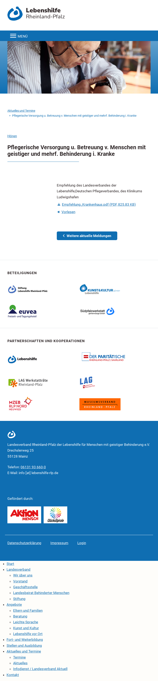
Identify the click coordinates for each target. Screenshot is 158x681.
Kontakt (13, 675)
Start (10, 564)
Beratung (20, 616)
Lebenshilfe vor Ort (28, 634)
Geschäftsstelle (25, 587)
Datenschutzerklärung (24, 543)
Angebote (14, 604)
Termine (19, 657)
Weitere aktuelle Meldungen (87, 236)
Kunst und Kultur (26, 628)
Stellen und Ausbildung (24, 645)
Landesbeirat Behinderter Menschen (41, 593)
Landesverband (18, 569)
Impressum (59, 543)
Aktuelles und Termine (21, 111)
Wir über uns (23, 575)
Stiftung (19, 599)
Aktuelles (20, 663)
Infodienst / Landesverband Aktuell (40, 669)
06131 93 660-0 (33, 467)
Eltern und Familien (28, 610)
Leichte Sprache (25, 622)
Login (81, 543)
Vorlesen (66, 212)
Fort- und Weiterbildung (25, 640)
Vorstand (20, 581)
